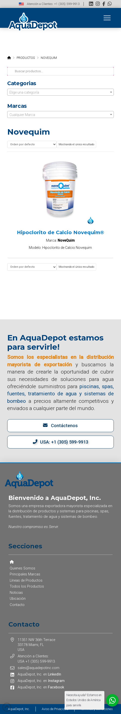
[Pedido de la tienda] (31, 144)
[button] (107, 18)
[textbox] (60, 92)
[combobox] (60, 92)
